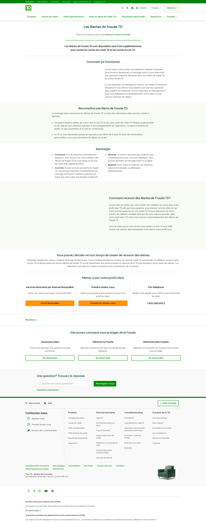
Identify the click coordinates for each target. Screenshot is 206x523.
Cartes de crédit (50, 17)
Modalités (30, 313)
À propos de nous (104, 459)
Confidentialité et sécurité (37, 459)
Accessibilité (74, 459)
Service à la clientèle (160, 431)
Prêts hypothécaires (74, 17)
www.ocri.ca (31, 517)
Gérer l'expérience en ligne (37, 462)
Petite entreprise (42, 2)
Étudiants (128, 441)
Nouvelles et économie (161, 421)
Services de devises (104, 451)
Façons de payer (103, 424)
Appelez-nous (37, 412)
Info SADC (88, 459)
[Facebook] (34, 484)
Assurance (156, 17)
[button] (122, 7)
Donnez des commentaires (43, 424)
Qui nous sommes (159, 411)
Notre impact (157, 416)
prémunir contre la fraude (117, 28)
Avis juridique (59, 459)
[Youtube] (46, 484)
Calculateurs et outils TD (134, 416)
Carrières (156, 436)
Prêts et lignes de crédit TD (103, 17)
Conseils (172, 17)
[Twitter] (28, 484)
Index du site (58, 462)
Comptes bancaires (76, 411)
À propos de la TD (100, 2)
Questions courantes (48, 383)
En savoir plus (32, 504)
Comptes (32, 17)
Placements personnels (134, 17)
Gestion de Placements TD (82, 2)
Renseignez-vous (105, 377)
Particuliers (29, 2)
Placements (66, 2)
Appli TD (99, 411)
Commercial (55, 2)
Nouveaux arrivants (132, 436)
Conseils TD (129, 411)
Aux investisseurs (159, 426)
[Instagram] (40, 484)
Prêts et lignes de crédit (77, 426)
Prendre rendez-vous (40, 418)
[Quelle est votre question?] (63, 377)
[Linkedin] (52, 484)
